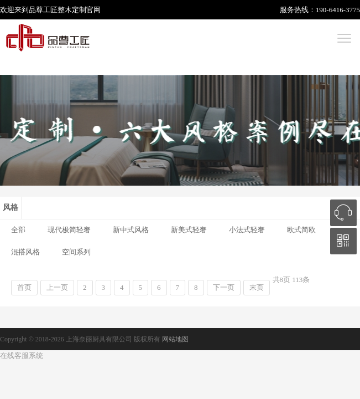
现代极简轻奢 (69, 230)
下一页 (223, 287)
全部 (18, 230)
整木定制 (72, 10)
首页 (24, 287)
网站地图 (175, 339)
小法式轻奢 (247, 230)
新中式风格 (131, 230)
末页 (256, 287)
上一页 (57, 287)
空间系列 (76, 252)
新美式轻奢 (189, 230)
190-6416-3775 (338, 10)
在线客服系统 (21, 355)
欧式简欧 (301, 230)
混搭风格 (25, 252)
